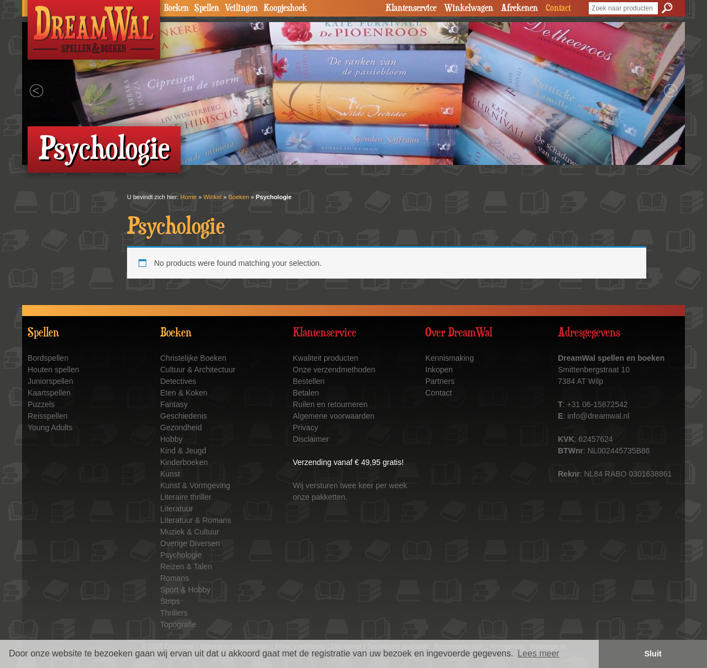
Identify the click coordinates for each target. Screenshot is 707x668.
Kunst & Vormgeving (195, 485)
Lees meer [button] (539, 653)
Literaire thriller (186, 497)
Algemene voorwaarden (333, 416)
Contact (558, 8)
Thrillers (174, 612)
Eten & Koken (184, 392)
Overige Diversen (190, 543)
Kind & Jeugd (183, 450)
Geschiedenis (183, 416)
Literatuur (176, 508)
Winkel (212, 197)
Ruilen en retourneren (330, 404)
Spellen (206, 8)
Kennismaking (449, 358)
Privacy (305, 427)
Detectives (178, 381)
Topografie (178, 624)
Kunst (170, 473)
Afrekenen (519, 8)
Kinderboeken (184, 462)
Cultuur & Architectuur (197, 369)
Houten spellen (53, 369)
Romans (174, 578)
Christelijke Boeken (193, 358)
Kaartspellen (49, 392)
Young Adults (50, 427)
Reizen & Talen (186, 566)
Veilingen (241, 8)
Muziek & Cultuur (189, 531)
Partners (440, 381)
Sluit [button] (653, 653)
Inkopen (439, 369)
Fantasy (174, 404)
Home (189, 197)
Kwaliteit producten (325, 358)
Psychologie (181, 555)
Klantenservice (411, 8)
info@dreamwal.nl (598, 416)
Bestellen (309, 381)
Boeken (176, 8)
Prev (36, 91)
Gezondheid (181, 427)
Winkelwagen (468, 8)
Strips (170, 601)
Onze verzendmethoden (334, 369)
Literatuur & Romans (195, 520)
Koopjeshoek (285, 8)
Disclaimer (311, 439)
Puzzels (41, 404)
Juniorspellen (50, 381)
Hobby (171, 439)
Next (670, 91)
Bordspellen (48, 358)
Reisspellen (47, 416)
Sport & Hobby (185, 589)
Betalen (306, 392)
